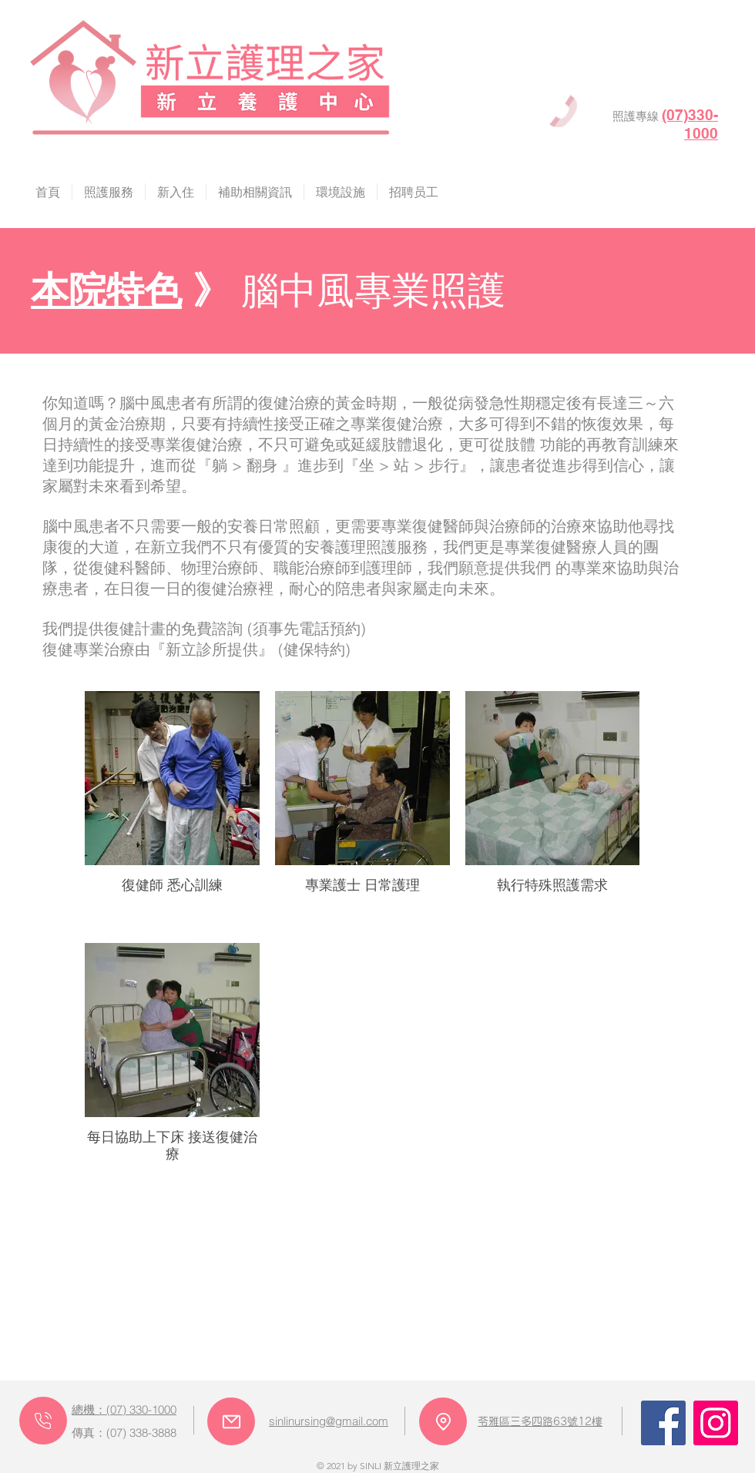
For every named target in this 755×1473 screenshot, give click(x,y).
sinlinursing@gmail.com (328, 1421)
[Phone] (43, 1420)
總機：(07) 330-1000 (124, 1409)
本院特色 (106, 289)
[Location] (443, 1421)
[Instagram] (715, 1423)
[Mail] (231, 1421)
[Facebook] (663, 1423)
